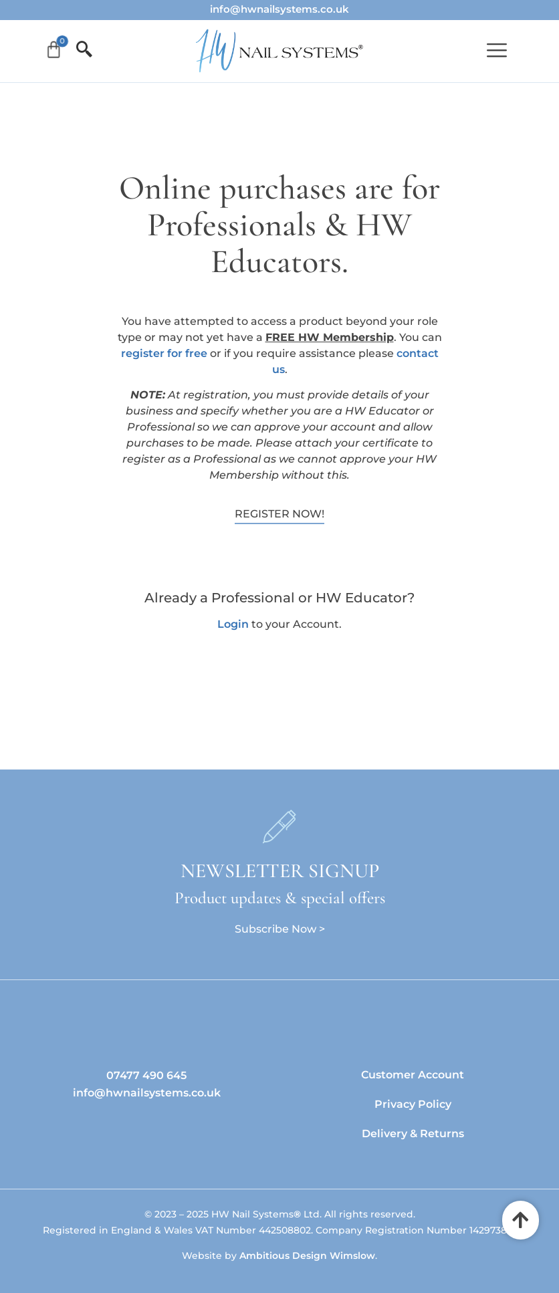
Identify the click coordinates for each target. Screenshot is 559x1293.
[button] (496, 51)
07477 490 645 (146, 1075)
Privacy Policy (412, 1104)
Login (233, 624)
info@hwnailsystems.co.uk (279, 9)
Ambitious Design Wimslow (307, 1256)
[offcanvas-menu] (80, 50)
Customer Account (412, 1074)
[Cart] (54, 50)
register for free (164, 353)
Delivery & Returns (413, 1133)
